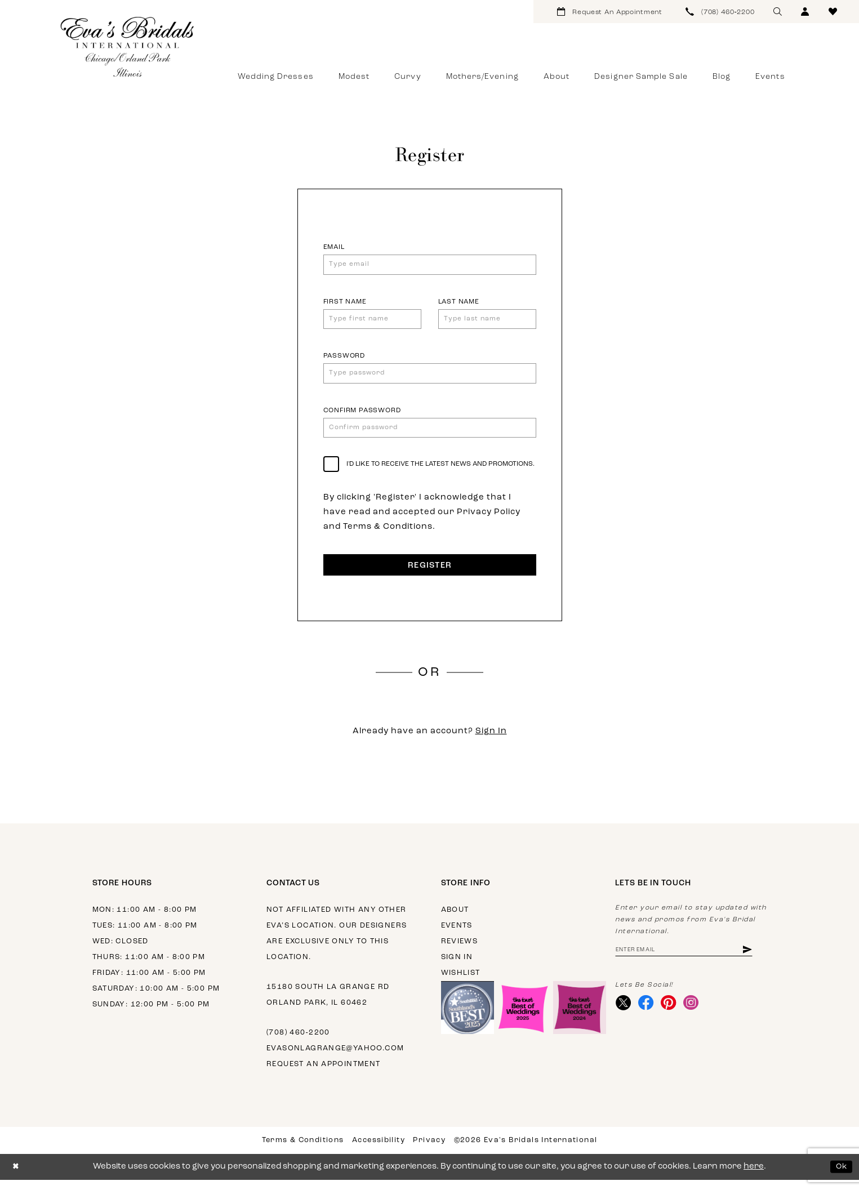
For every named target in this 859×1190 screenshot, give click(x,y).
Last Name (458, 303)
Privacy (429, 1150)
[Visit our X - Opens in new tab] (624, 1015)
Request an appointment (323, 1074)
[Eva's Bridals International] (127, 47)
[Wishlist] (833, 11)
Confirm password (362, 416)
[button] (805, 11)
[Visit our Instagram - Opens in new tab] (697, 1015)
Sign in (457, 967)
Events (457, 935)
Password (344, 359)
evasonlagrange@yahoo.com (335, 1058)
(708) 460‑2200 (298, 1042)
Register (430, 575)
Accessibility (378, 1150)
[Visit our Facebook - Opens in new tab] (648, 1015)
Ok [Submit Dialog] (840, 1177)
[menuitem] (610, 11)
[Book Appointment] (610, 11)
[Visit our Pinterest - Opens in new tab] (673, 1015)
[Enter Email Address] (691, 960)
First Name (345, 303)
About (455, 920)
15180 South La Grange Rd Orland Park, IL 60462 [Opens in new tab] (327, 1005)
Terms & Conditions (303, 1150)
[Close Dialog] (16, 1177)
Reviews (459, 951)
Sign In (491, 741)
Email (334, 247)
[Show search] (777, 11)
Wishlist (460, 983)
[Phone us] (720, 11)
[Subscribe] (761, 960)
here (754, 1177)
